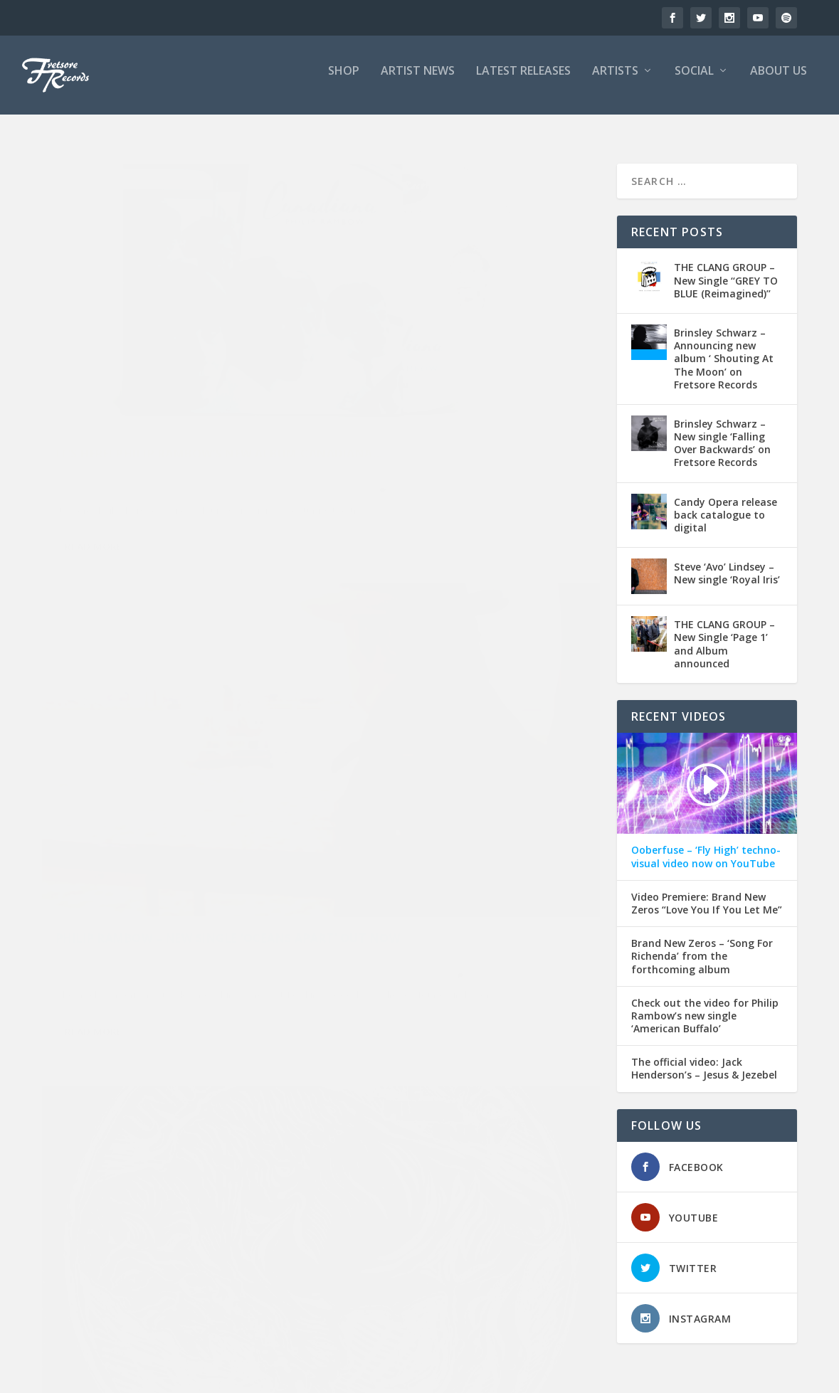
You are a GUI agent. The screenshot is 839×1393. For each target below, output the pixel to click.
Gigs (187, 769)
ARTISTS (615, 81)
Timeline (588, 1375)
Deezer (194, 386)
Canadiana (153, 386)
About (632, 1375)
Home (543, 1375)
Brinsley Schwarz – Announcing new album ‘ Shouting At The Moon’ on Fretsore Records (724, 347)
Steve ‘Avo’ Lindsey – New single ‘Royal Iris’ (727, 562)
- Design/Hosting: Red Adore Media (247, 1376)
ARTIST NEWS (418, 81)
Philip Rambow (135, 400)
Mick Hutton (456, 797)
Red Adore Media (204, 400)
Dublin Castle (499, 783)
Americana (229, 372)
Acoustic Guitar (525, 372)
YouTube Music (185, 416)
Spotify (258, 400)
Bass (401, 783)
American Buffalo (242, 754)
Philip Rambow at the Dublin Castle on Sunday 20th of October (462, 739)
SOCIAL (694, 81)
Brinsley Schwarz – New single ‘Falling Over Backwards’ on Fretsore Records (722, 431)
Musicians (504, 797)
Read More (93, 489)
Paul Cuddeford (88, 784)
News (224, 386)
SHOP (343, 81)
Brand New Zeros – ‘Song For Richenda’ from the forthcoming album (702, 945)
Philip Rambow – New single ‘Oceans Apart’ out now (461, 342)
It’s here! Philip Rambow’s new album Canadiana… (176, 342)
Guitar (415, 797)
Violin (543, 813)
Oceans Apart (435, 400)
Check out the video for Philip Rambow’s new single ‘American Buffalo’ (705, 1004)
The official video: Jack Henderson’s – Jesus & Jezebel (704, 1057)
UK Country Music (115, 416)
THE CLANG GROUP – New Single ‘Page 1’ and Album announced (724, 632)
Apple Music (415, 386)
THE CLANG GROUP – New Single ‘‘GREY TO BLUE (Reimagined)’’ (726, 268)
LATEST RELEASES (523, 81)
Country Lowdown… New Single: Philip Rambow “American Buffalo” (170, 725)
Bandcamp (105, 386)
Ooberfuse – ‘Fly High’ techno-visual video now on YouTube (706, 845)
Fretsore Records (103, 372)
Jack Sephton (225, 769)
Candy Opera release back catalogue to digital (725, 502)
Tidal (66, 416)
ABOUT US (778, 81)
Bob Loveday (441, 783)
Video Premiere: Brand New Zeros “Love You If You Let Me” (706, 891)
